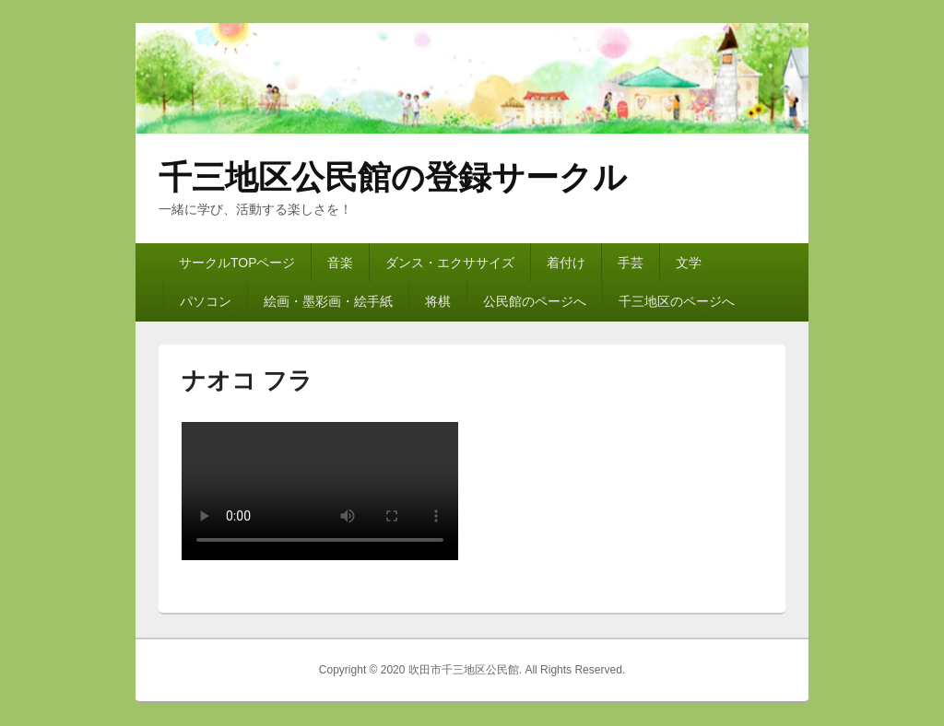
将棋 (438, 301)
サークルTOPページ (237, 262)
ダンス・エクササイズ (449, 262)
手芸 (630, 262)
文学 (689, 262)
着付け (566, 262)
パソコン (205, 301)
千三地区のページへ (677, 301)
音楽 (340, 262)
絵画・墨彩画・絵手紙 (328, 301)
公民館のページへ (534, 301)
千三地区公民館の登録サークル (393, 177)
